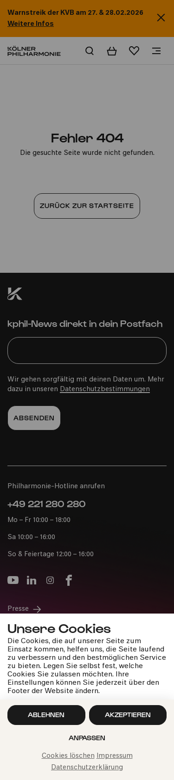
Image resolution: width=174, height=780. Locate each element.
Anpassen (87, 738)
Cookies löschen (68, 756)
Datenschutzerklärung (87, 767)
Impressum (115, 756)
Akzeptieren (128, 715)
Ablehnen (46, 715)
